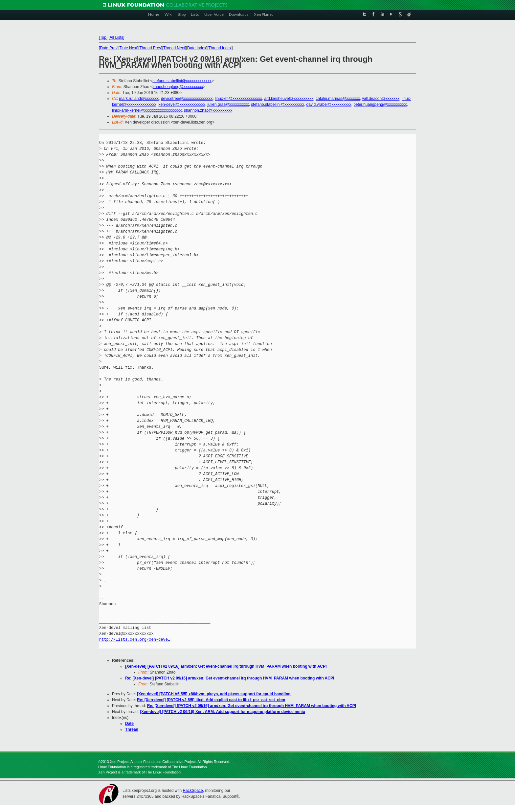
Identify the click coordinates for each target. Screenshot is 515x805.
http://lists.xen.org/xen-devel (134, 639)
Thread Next (174, 48)
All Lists (116, 37)
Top (103, 37)
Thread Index (220, 48)
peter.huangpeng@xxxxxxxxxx (380, 104)
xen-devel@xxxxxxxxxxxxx (182, 104)
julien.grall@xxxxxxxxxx (228, 104)
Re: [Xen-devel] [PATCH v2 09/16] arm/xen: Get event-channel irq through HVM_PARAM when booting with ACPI (229, 678)
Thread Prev (150, 48)
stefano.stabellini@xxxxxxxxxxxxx (182, 81)
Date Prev (108, 48)
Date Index (196, 48)
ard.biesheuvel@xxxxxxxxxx (288, 98)
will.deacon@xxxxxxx (381, 98)
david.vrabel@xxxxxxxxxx (328, 104)
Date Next (128, 48)
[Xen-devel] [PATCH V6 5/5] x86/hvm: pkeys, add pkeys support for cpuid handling (214, 694)
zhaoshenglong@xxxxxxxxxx (178, 86)
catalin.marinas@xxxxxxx (338, 98)
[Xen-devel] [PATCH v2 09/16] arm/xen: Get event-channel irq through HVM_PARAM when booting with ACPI (226, 666)
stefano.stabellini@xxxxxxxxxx (277, 104)
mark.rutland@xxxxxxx (139, 98)
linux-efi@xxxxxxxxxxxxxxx (238, 98)
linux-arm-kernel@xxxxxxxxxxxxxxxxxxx (147, 110)
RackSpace (193, 790)
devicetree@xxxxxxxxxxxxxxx (187, 98)
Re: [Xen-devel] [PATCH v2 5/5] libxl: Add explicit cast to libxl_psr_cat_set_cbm (211, 700)
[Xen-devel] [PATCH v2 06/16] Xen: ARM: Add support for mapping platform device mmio (222, 711)
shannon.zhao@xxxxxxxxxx (208, 110)
